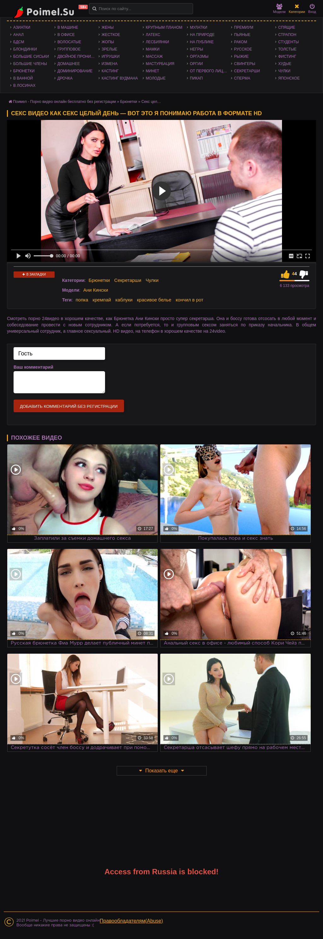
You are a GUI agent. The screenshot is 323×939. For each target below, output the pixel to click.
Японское (289, 78)
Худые (284, 64)
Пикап (196, 78)
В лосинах (24, 85)
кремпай (101, 299)
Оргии (196, 64)
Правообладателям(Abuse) (131, 921)
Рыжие (241, 56)
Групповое (68, 49)
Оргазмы (199, 56)
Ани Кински (95, 290)
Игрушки (111, 56)
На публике (202, 42)
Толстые (287, 49)
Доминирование (74, 71)
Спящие (286, 27)
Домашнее (68, 64)
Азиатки (21, 27)
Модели (279, 9)
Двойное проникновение (77, 56)
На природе (202, 35)
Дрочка (65, 78)
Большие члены (30, 64)
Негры (196, 49)
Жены (108, 27)
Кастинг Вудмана (120, 78)
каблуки (123, 299)
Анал (18, 35)
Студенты (288, 42)
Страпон (287, 35)
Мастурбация (160, 64)
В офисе (66, 35)
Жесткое (111, 35)
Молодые (156, 78)
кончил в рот (189, 299)
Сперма (242, 78)
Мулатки (198, 27)
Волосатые (69, 42)
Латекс (153, 35)
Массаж (154, 56)
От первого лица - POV (210, 71)
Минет (152, 71)
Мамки (153, 49)
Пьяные (242, 35)
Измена (110, 64)
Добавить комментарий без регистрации (69, 406)
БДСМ (18, 42)
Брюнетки (24, 71)
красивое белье (154, 299)
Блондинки (25, 49)
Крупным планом (164, 27)
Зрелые (109, 49)
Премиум (243, 27)
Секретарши (247, 71)
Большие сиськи (31, 56)
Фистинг (287, 56)
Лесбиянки (157, 42)
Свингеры (244, 64)
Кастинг (110, 71)
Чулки (284, 71)
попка (82, 299)
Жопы (108, 42)
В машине (67, 27)
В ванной (23, 78)
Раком (240, 42)
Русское (243, 49)
